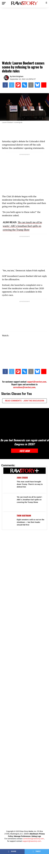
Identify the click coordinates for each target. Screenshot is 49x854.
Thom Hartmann (24, 515)
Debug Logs (36, 836)
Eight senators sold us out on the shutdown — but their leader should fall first (30, 522)
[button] (46, 2)
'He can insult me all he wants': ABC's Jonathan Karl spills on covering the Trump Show (22, 226)
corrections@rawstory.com (24, 387)
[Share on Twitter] (11, 85)
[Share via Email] (30, 85)
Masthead (34, 834)
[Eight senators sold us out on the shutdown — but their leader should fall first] (8, 519)
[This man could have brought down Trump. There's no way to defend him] (8, 481)
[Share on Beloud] (43, 85)
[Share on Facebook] (5, 85)
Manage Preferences (22, 836)
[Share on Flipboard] (18, 85)
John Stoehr (22, 477)
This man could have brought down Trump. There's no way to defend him (30, 484)
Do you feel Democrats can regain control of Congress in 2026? (24, 442)
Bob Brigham (17, 76)
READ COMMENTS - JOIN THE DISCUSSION (24, 401)
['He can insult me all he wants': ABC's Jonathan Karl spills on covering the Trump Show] (8, 501)
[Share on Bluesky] (37, 85)
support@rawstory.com (36, 381)
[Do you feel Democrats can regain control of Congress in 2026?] (24, 422)
